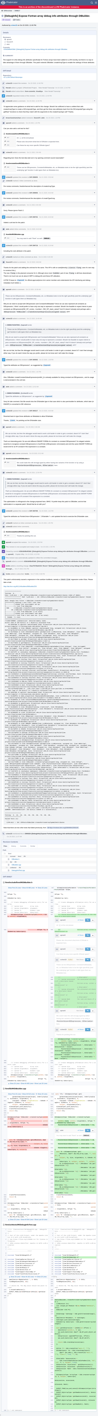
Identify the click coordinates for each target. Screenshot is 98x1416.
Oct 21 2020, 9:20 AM (46, 257)
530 (6, 238)
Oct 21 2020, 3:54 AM (34, 152)
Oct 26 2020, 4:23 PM (32, 554)
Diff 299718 (33, 245)
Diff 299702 (33, 217)
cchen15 (14, 25)
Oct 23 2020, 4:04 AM (46, 411)
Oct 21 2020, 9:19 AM (46, 245)
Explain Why (19, 554)
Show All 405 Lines (27, 1083)
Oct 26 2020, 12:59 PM (34, 472)
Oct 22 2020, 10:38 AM (33, 289)
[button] (96, 2)
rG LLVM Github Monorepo (13, 77)
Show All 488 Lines (28, 888)
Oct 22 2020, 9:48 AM (34, 262)
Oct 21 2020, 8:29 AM (46, 217)
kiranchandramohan (13, 118)
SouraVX (10, 42)
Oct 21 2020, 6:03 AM (46, 193)
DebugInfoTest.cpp (18, 870)
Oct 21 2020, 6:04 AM (34, 205)
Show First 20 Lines (14, 888)
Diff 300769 (33, 511)
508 (6, 462)
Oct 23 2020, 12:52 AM (31, 387)
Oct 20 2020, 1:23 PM (33, 123)
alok (8, 44)
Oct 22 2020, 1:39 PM (46, 360)
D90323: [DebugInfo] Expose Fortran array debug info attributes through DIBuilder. (56, 834)
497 (6, 138)
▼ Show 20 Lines (41, 888)
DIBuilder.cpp (16, 865)
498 (6, 141)
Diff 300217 (33, 411)
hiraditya (39, 91)
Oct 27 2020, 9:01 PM (22, 569)
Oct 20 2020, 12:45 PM (34, 101)
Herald (8, 88)
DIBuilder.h (15, 859)
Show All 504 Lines (27, 1219)
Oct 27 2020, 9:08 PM (38, 574)
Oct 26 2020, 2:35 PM (35, 542)
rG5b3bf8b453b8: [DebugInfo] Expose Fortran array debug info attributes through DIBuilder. (36, 49)
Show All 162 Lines (28, 1277)
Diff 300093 (33, 360)
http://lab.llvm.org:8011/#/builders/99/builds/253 (20, 586)
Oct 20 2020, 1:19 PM (53, 118)
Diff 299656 (33, 193)
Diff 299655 (33, 177)
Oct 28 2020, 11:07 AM (14, 836)
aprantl (9, 39)
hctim (8, 566)
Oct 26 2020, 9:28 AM (33, 427)
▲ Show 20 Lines (14, 1083)
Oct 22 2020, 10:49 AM (34, 318)
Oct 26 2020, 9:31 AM (36, 453)
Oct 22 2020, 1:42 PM (34, 372)
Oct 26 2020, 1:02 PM (46, 511)
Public (17, 20)
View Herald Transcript (46, 88)
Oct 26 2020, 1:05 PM (46, 523)
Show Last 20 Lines (41, 1083)
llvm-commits (30, 91)
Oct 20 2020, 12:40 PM (35, 83)
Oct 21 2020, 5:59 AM (46, 177)
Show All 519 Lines (28, 1094)
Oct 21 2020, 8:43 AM (34, 229)
